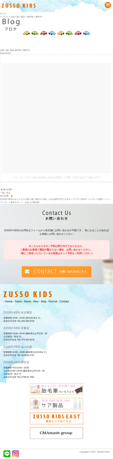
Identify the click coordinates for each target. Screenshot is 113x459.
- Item (35, 301)
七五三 (61, 199)
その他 (43, 199)
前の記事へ (8, 189)
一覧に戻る (5, 193)
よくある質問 (52, 199)
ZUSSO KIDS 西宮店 (16, 362)
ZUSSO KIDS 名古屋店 (17, 312)
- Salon (17, 301)
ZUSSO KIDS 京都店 (16, 328)
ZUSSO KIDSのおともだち (12, 199)
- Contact (63, 301)
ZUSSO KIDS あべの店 (17, 346)
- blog (42, 301)
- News (26, 301)
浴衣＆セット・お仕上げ (21, 202)
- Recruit (52, 301)
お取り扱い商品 (32, 199)
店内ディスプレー (89, 199)
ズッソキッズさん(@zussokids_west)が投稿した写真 (41, 177)
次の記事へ (5, 196)
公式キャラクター (72, 199)
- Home (7, 301)
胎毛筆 (36, 202)
